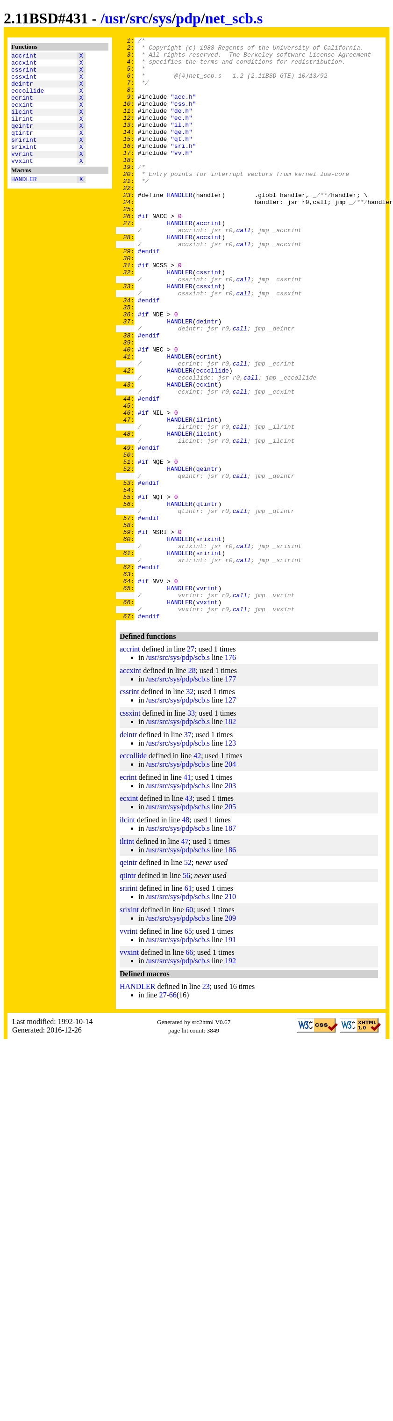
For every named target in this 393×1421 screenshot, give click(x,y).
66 (189, 1069)
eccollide (27, 99)
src (138, 18)
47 (185, 958)
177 (230, 795)
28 (192, 787)
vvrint (22, 174)
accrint (24, 56)
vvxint (22, 183)
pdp (188, 18)
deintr (22, 90)
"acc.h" (183, 109)
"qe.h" (182, 151)
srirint (24, 158)
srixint (24, 166)
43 (189, 915)
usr (115, 18)
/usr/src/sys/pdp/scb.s (177, 774)
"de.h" (182, 126)
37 (188, 851)
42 (197, 872)
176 (230, 774)
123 (230, 860)
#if (143, 252)
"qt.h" (182, 159)
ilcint (22, 124)
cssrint (24, 73)
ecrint (22, 107)
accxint (24, 65)
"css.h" (183, 117)
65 (188, 1048)
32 (189, 808)
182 (230, 838)
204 (230, 881)
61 (188, 1005)
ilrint (22, 132)
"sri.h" (183, 168)
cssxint (24, 82)
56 (186, 992)
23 (206, 1103)
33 (191, 830)
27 (190, 765)
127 (230, 816)
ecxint (22, 115)
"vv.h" (182, 176)
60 (189, 1026)
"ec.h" (182, 134)
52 (188, 979)
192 (230, 1077)
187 (230, 945)
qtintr (22, 149)
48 (185, 936)
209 (230, 1035)
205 (230, 923)
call (243, 269)
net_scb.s (234, 18)
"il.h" (182, 143)
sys (162, 18)
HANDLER (24, 202)
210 (230, 1013)
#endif (149, 294)
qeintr (22, 141)
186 (230, 966)
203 (230, 902)
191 (230, 1056)
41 (187, 894)
